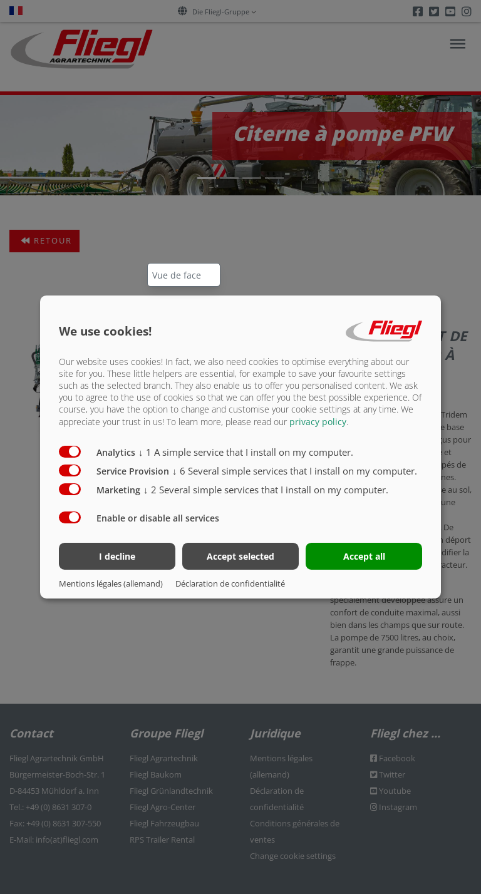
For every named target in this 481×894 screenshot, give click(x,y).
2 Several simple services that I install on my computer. (265, 489)
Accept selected (240, 556)
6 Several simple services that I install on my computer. (294, 470)
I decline (117, 556)
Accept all (364, 556)
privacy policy (317, 421)
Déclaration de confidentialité (230, 583)
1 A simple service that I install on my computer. (245, 451)
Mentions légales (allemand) (111, 583)
